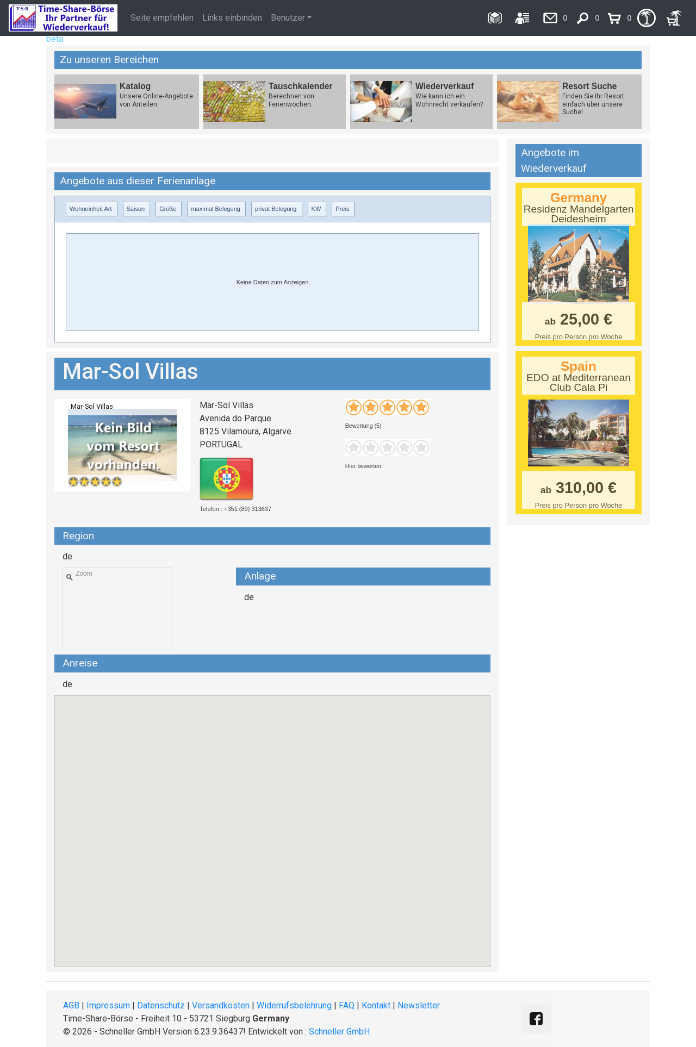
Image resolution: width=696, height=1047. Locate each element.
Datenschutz (161, 1005)
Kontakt (376, 1005)
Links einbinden (232, 18)
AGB (71, 1005)
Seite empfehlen (162, 18)
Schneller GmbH (339, 1031)
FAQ (347, 1005)
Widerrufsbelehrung (294, 1005)
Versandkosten (221, 1005)
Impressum (108, 1005)
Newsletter (418, 1005)
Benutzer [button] (288, 18)
